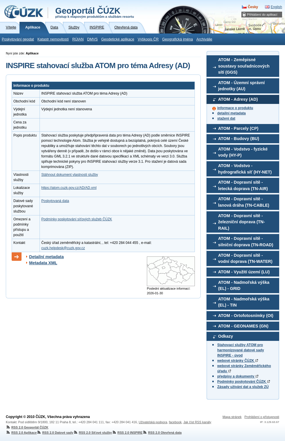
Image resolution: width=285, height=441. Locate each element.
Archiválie (204, 39)
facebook (175, 422)
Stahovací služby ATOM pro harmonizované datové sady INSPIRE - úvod (240, 350)
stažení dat (226, 118)
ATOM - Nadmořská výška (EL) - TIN (243, 302)
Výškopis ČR (148, 39)
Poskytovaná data (55, 201)
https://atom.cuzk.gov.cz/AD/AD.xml (69, 188)
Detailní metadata (46, 256)
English (276, 7)
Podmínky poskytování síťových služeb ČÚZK (76, 219)
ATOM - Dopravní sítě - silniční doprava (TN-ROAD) (245, 241)
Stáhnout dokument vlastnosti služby (69, 175)
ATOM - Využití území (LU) (244, 272)
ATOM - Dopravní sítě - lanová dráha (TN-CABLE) (243, 202)
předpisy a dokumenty (237, 376)
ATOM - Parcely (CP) (238, 128)
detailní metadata (231, 113)
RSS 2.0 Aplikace (21, 432)
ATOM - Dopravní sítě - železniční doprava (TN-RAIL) (241, 222)
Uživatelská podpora (153, 422)
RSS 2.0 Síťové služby (92, 432)
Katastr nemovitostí (53, 39)
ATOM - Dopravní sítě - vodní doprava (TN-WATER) (245, 258)
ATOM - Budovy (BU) (238, 138)
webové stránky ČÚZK (237, 361)
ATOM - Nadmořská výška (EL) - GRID (243, 285)
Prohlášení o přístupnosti (262, 417)
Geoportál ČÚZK (94, 12)
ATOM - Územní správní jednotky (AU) (241, 85)
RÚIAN (77, 39)
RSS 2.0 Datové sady (55, 432)
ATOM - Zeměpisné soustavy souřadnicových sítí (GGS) (244, 66)
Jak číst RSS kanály (197, 422)
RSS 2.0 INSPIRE (127, 432)
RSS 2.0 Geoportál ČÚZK (27, 427)
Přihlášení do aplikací (262, 14)
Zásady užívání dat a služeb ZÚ (243, 387)
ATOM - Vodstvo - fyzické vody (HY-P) (243, 152)
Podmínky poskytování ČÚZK (243, 382)
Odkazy (225, 336)
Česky (253, 7)
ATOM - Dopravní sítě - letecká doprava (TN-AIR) (243, 185)
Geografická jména (177, 39)
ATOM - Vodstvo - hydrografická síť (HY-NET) (245, 168)
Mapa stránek (231, 417)
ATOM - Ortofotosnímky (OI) (245, 315)
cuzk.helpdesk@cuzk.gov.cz (63, 248)
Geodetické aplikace (117, 39)
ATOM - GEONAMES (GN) (243, 326)
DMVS (92, 39)
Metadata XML (43, 263)
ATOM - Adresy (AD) (238, 99)
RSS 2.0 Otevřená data (161, 432)
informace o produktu (235, 108)
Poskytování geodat (18, 39)
